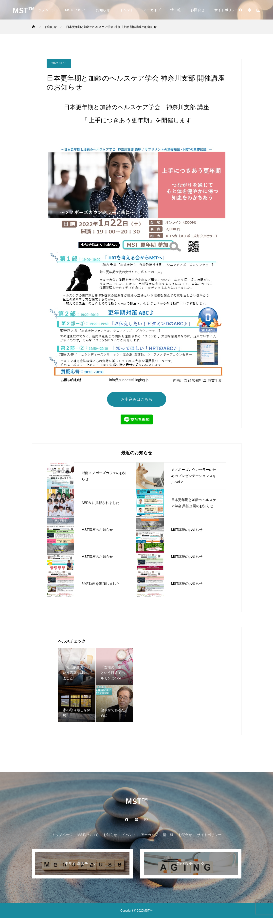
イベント (126, 10)
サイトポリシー (226, 10)
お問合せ (197, 10)
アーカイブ (152, 10)
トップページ (45, 10)
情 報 (175, 10)
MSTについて (75, 10)
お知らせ (103, 10)
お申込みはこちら (136, 399)
